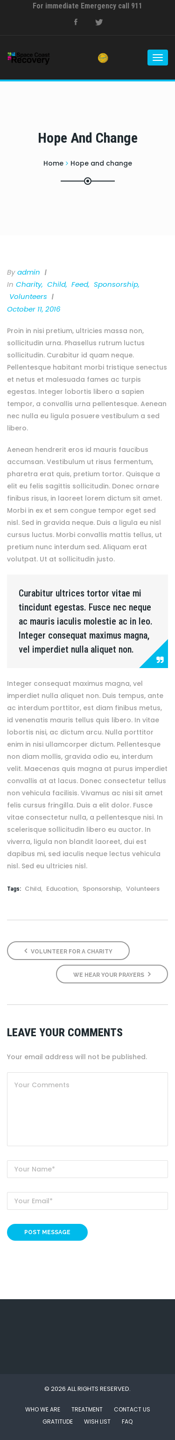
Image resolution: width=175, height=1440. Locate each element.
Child (56, 284)
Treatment (87, 1409)
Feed (79, 284)
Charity (29, 284)
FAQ (127, 1421)
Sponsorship (116, 284)
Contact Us (132, 1409)
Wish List (97, 1421)
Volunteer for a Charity (68, 951)
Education (61, 888)
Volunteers (28, 296)
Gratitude (57, 1421)
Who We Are (42, 1409)
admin (28, 272)
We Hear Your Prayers (112, 974)
